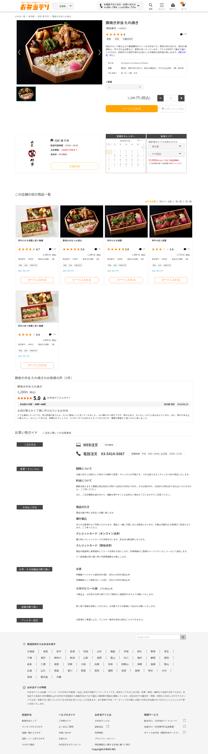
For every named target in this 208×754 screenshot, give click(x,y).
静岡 (153, 657)
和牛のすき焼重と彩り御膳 (30, 240)
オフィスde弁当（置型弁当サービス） (162, 732)
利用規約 (99, 732)
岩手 (58, 651)
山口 (43, 670)
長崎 (137, 670)
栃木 (139, 651)
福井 (139, 657)
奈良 (110, 664)
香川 (70, 670)
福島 (112, 651)
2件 (143, 249)
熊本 (150, 670)
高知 (96, 670)
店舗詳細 (74, 166)
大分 (164, 670)
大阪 (83, 664)
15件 (54, 249)
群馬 (153, 651)
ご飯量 (109, 81)
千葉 (29, 657)
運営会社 (99, 726)
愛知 (166, 657)
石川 (126, 657)
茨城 (126, 651)
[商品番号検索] (157, 637)
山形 (99, 651)
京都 (70, 664)
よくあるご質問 (66, 726)
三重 (43, 664)
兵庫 (96, 664)
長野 (99, 657)
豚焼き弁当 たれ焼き (72, 240)
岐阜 (29, 664)
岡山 (166, 664)
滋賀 (56, 664)
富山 (112, 657)
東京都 (31, 16)
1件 (185, 34)
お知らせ (63, 738)
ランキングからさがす (32, 726)
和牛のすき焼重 (114, 240)
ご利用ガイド (65, 720)
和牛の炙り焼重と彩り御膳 (30, 326)
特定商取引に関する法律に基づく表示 (112, 744)
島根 (153, 664)
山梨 (85, 657)
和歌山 (125, 664)
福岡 (110, 670)
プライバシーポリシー (105, 738)
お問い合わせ (65, 732)
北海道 (30, 651)
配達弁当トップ (29, 720)
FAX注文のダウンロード (70, 744)
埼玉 (166, 651)
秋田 (85, 651)
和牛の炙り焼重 (159, 240)
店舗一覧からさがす (31, 732)
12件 (54, 334)
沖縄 (58, 677)
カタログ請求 (28, 744)
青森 (45, 651)
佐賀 (123, 670)
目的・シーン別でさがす (33, 738)
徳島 (56, 670)
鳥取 (139, 664)
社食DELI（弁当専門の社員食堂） (160, 726)
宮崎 (29, 677)
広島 (29, 670)
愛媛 (83, 670)
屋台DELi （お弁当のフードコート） (161, 720)
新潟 (72, 657)
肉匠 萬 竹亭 (43, 16)
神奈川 (57, 657)
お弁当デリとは (102, 720)
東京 (43, 657)
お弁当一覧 (20, 16)
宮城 (72, 651)
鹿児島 (44, 677)
